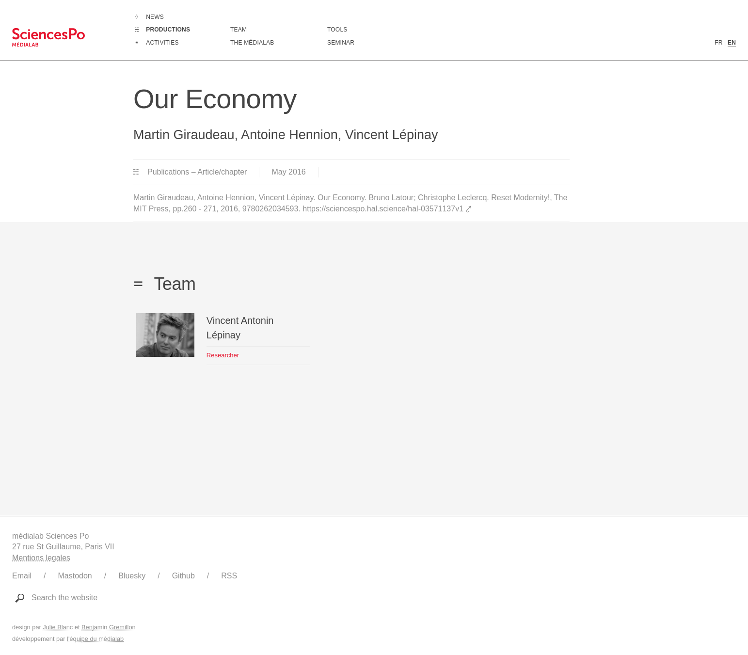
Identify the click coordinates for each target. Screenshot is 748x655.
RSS (229, 576)
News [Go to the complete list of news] (155, 17)
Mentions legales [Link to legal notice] (41, 558)
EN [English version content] (732, 42)
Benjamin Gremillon (108, 627)
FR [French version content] (718, 42)
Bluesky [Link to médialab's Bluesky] (131, 576)
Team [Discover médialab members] (238, 29)
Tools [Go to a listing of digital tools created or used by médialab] (337, 29)
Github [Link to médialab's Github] (183, 576)
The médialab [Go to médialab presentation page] (252, 42)
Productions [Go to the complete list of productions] (168, 29)
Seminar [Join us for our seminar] (340, 42)
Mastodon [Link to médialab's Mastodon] (75, 576)
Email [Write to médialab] (22, 576)
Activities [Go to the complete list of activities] (162, 42)
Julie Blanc (58, 627)
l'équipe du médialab (95, 638)
